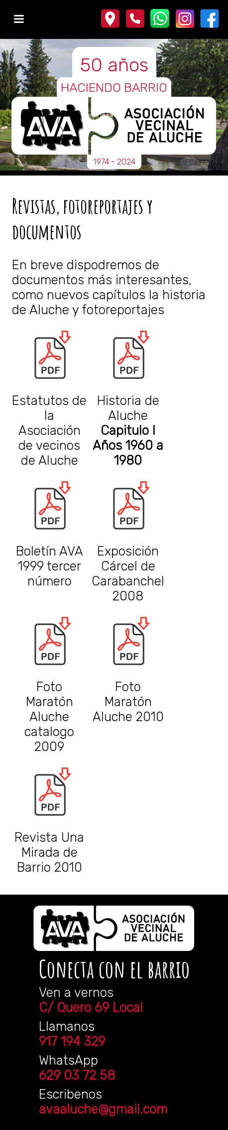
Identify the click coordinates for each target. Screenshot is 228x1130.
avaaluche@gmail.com (103, 1109)
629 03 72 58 (77, 1075)
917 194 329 (72, 1041)
